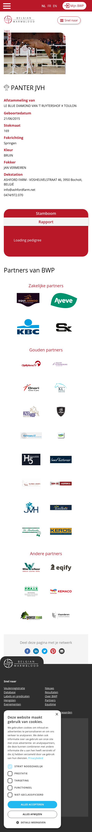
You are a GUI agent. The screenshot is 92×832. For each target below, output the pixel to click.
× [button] (56, 714)
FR (49, 6)
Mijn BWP (77, 6)
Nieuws (49, 688)
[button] (32, 822)
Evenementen (12, 704)
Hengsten (10, 700)
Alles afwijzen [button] (32, 814)
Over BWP (51, 696)
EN (55, 6)
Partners (50, 700)
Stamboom (46, 213)
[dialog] (32, 769)
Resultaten (51, 692)
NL (44, 6)
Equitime (50, 704)
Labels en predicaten (17, 696)
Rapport (45, 221)
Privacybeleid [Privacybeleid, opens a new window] (35, 758)
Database (10, 692)
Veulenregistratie (14, 688)
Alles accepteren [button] (32, 804)
